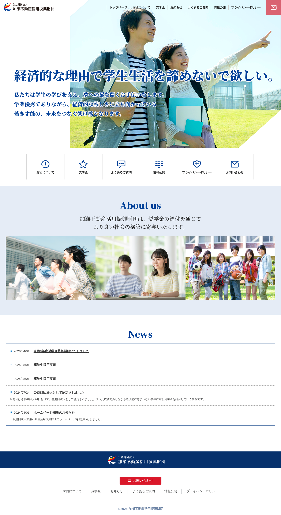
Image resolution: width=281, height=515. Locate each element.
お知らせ (116, 491)
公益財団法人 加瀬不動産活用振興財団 (28, 7)
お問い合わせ (140, 480)
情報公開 (170, 491)
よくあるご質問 (144, 491)
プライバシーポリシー (202, 491)
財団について (72, 491)
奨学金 (96, 491)
